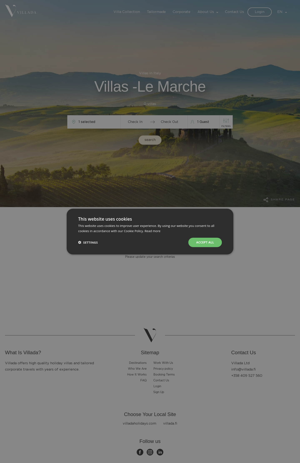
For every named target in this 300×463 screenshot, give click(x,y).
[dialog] (150, 231)
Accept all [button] (205, 242)
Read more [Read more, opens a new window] (153, 231)
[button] (88, 242)
